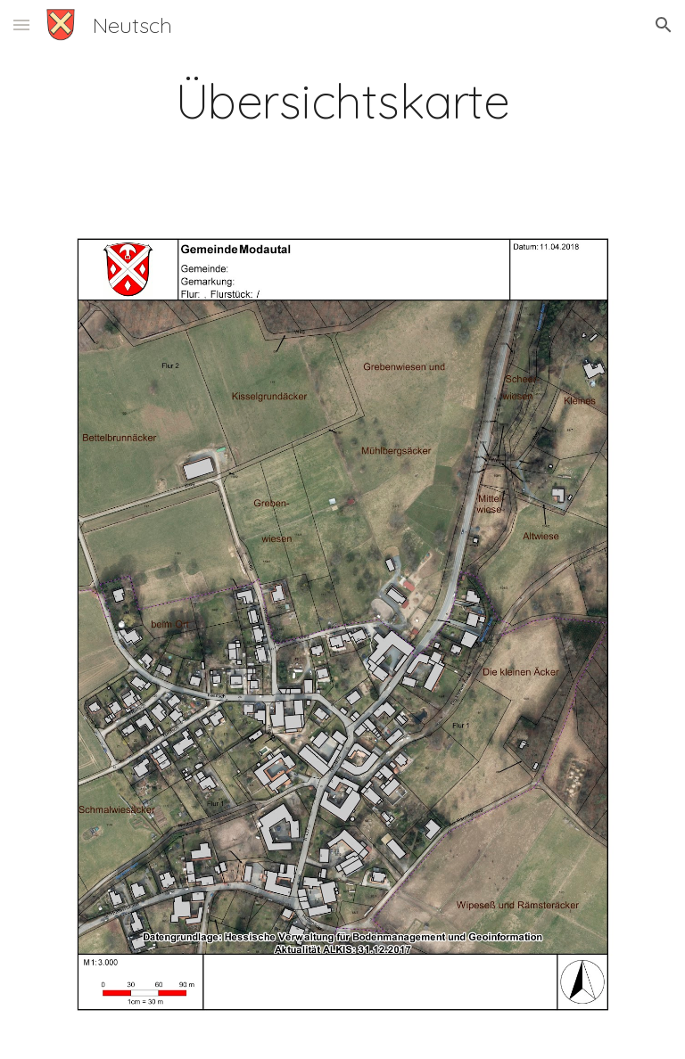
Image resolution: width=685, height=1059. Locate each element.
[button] (21, 24)
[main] (342, 101)
